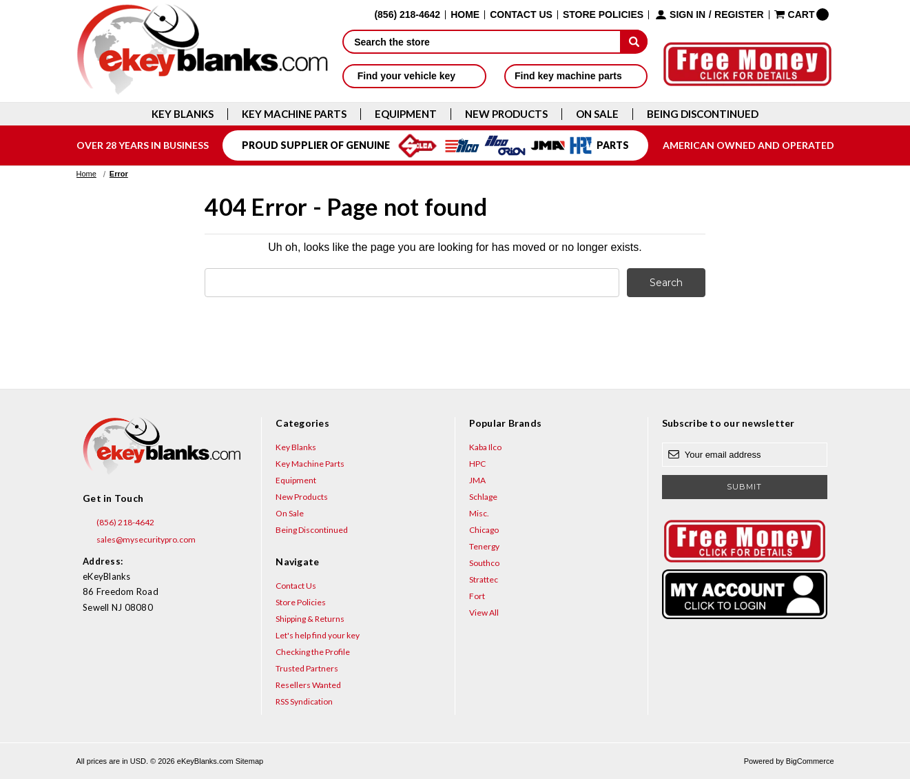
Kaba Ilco (485, 447)
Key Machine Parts (294, 114)
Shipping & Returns (310, 619)
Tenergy (484, 546)
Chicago (484, 530)
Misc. (479, 513)
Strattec (483, 579)
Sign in (687, 14)
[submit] (634, 41)
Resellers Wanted (308, 685)
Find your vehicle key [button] (414, 75)
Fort (477, 596)
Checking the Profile (313, 652)
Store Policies (603, 14)
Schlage (483, 497)
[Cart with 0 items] (801, 14)
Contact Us (521, 14)
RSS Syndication (304, 701)
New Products (506, 114)
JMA (477, 480)
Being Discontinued (702, 114)
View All (484, 612)
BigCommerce (810, 761)
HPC (477, 463)
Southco (484, 563)
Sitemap (249, 761)
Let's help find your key (318, 635)
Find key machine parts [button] (576, 75)
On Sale (597, 114)
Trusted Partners (307, 668)
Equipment (406, 114)
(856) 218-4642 (118, 522)
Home (465, 14)
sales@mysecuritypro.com (139, 539)
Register (739, 14)
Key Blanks (183, 114)
